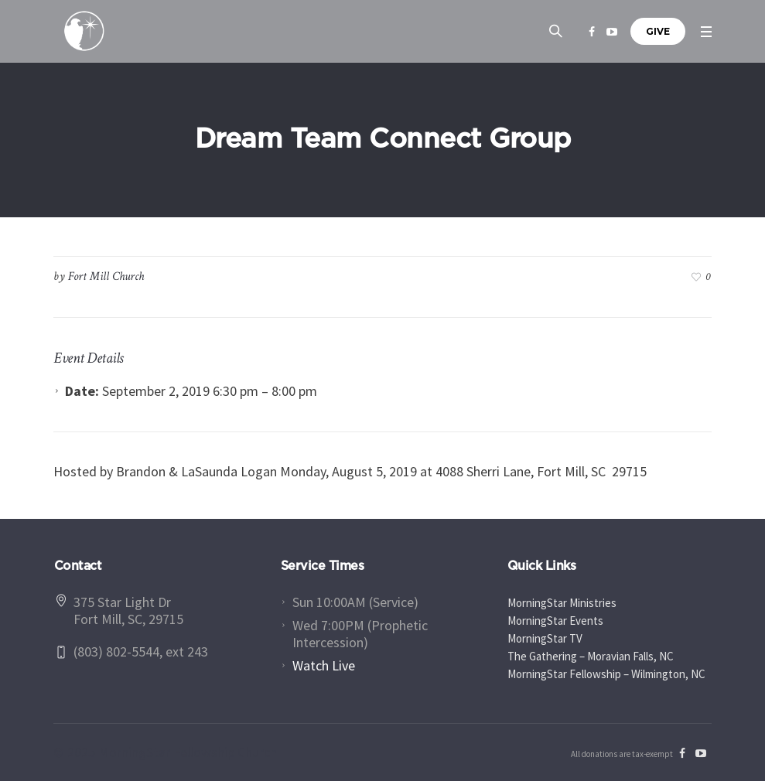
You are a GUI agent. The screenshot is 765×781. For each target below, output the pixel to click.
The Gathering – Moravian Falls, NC (590, 656)
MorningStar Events (555, 620)
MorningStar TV (544, 638)
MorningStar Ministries (561, 602)
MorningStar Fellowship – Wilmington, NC (606, 674)
